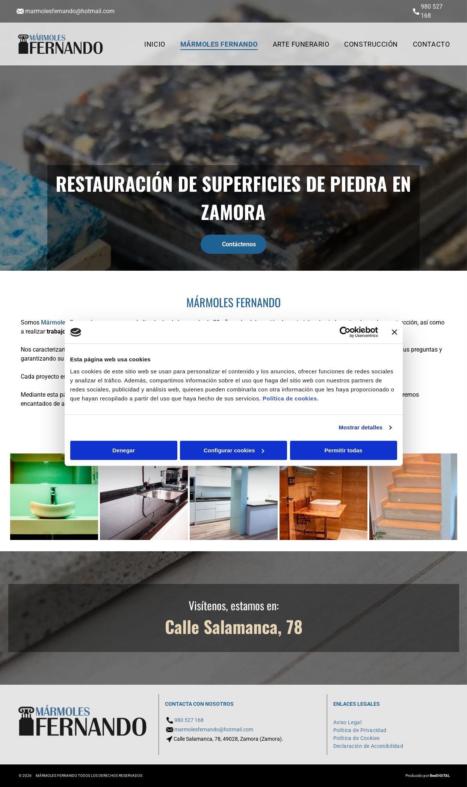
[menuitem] (154, 44)
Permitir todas (344, 450)
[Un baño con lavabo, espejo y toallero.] (54, 496)
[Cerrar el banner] (394, 332)
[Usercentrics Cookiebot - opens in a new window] (345, 332)
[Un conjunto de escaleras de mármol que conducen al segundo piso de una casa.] (413, 496)
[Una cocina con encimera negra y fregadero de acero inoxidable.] (144, 496)
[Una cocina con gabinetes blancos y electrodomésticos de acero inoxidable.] (234, 496)
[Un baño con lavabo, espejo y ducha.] (323, 496)
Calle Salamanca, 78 (233, 626)
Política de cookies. (291, 398)
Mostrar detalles (360, 428)
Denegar (123, 450)
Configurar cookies (234, 450)
